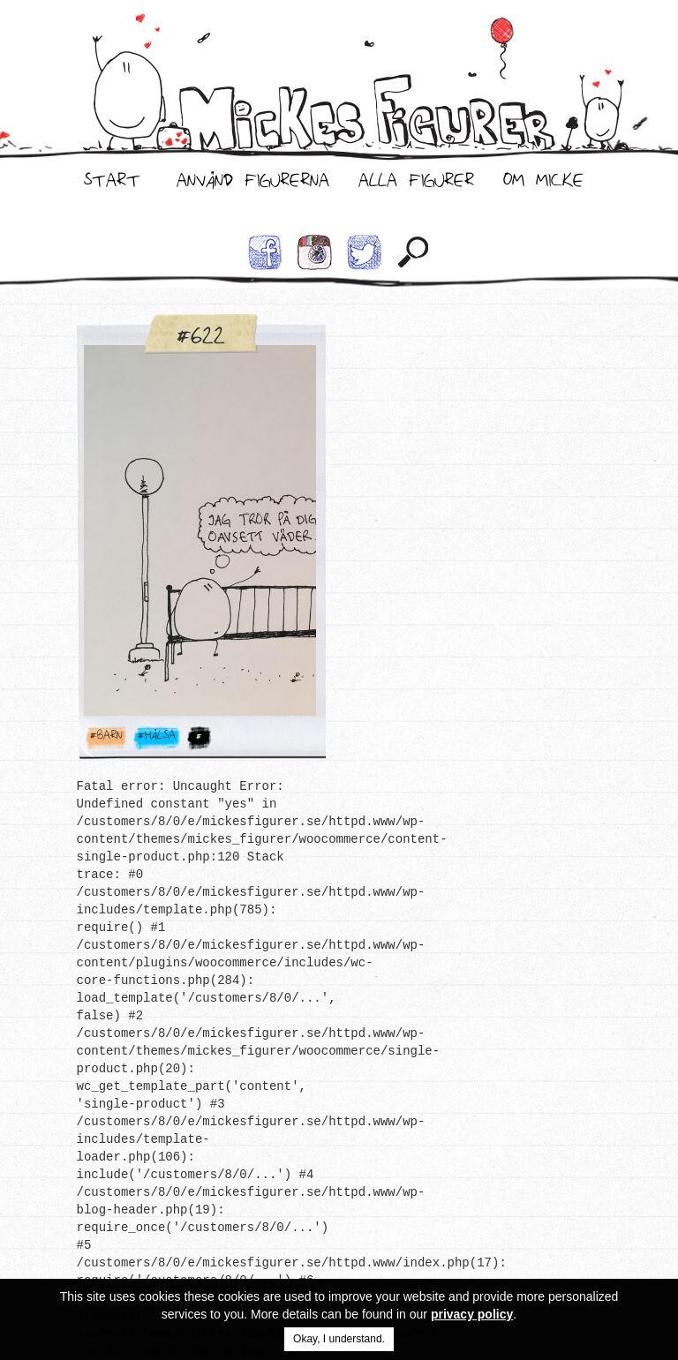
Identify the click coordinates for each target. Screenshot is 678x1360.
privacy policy (472, 1314)
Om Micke (543, 184)
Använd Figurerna (253, 184)
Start (112, 184)
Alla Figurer (416, 184)
